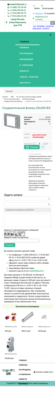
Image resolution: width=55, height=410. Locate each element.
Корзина (39, 13)
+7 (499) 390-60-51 (18, 10)
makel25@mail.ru (18, 4)
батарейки (41, 26)
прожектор (50, 26)
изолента (45, 28)
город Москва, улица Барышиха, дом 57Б (17, 22)
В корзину (32, 147)
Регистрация (47, 8)
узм (34, 26)
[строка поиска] (41, 23)
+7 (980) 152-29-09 (18, 7)
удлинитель (37, 28)
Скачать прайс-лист (43, 372)
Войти (37, 8)
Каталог (9, 91)
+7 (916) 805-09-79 (18, 13)
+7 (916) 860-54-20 (18, 16)
